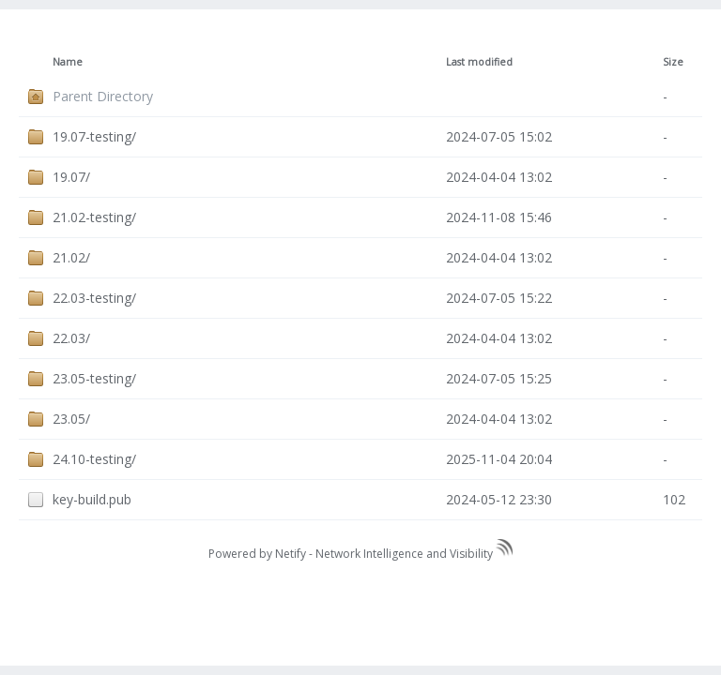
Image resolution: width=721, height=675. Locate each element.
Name (68, 61)
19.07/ (71, 177)
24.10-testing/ (94, 459)
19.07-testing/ (94, 136)
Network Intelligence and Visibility (414, 554)
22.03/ (71, 338)
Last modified (479, 61)
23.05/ (71, 419)
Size (673, 61)
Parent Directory (103, 96)
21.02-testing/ (94, 217)
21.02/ (71, 257)
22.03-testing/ (94, 298)
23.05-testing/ (94, 378)
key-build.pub (92, 499)
